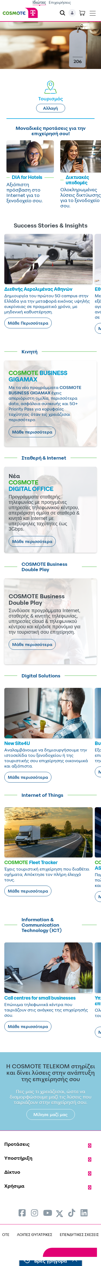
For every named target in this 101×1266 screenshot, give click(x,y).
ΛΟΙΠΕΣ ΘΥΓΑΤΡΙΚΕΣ (34, 1234)
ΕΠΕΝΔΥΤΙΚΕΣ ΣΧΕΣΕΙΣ (79, 1234)
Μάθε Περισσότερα (28, 323)
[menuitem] (22, 1213)
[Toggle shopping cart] (82, 12)
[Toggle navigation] (93, 12)
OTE (5, 1234)
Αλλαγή (50, 108)
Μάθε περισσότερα (32, 432)
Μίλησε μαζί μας (50, 1114)
